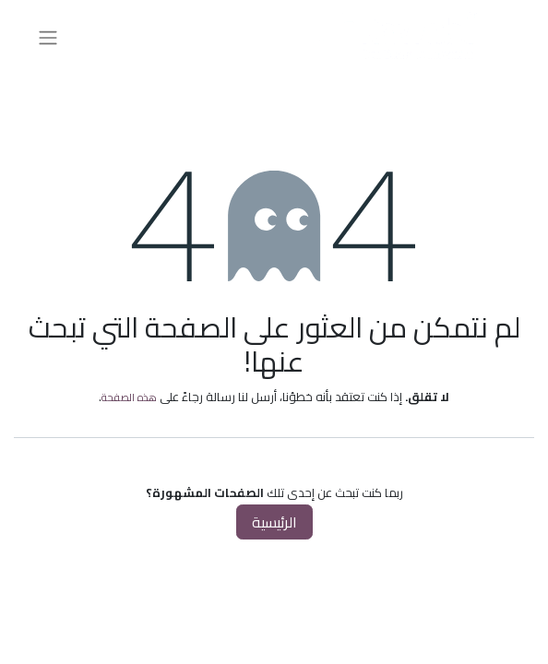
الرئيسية (274, 522)
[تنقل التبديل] (48, 37)
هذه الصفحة (129, 397)
